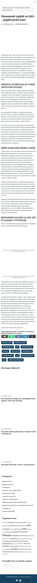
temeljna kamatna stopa (15, 359)
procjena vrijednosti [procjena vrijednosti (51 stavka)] (15, 546)
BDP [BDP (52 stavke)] (17, 522)
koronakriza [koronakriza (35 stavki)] (7, 538)
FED (17, 347)
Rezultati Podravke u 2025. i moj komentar (18, 465)
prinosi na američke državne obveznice (17, 116)
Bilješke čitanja (6, 484)
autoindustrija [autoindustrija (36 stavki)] (5, 522)
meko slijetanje (16, 162)
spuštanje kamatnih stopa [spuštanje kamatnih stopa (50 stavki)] (24, 549)
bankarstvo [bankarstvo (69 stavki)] (12, 522)
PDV (17, 355)
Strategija (5, 508)
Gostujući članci (7, 493)
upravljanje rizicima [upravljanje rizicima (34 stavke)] (27, 551)
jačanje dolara (27, 351)
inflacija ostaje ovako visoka (9, 204)
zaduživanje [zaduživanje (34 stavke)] (4, 554)
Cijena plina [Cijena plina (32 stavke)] (28, 522)
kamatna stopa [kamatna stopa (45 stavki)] (30, 535)
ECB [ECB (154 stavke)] (29, 525)
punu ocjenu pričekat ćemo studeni (23, 314)
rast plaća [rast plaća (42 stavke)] (8, 549)
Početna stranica (8, 7)
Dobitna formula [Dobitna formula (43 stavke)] (6, 525)
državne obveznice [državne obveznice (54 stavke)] (19, 525)
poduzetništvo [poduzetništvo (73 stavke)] (7, 543)
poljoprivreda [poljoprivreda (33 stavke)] (14, 543)
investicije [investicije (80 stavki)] (14, 535)
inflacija (5, 351)
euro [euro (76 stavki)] (15, 529)
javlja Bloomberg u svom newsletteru (23, 57)
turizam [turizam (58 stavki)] (20, 552)
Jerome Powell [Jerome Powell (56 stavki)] (22, 535)
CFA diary (5, 487)
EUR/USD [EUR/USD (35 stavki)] (12, 529)
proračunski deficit (27, 355)
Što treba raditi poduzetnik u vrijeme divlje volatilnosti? (18, 433)
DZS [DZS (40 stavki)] (26, 525)
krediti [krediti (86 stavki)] (12, 539)
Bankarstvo (5, 481)
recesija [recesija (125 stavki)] (14, 549)
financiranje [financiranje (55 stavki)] (10, 532)
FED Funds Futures (27, 347)
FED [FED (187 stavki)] (24, 529)
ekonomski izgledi (8, 347)
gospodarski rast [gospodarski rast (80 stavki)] (18, 532)
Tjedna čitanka (6, 511)
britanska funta (6, 342)
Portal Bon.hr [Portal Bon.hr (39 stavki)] (21, 543)
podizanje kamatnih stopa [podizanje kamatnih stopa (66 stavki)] (20, 541)
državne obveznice (20, 342)
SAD (4, 359)
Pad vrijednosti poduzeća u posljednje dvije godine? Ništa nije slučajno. (18, 400)
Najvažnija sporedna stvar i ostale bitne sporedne (16, 505)
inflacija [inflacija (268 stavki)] (6, 535)
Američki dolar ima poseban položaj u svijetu (14, 297)
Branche (28, 577)
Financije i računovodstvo (9, 490)
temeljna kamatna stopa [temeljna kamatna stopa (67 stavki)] (10, 552)
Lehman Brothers (8, 355)
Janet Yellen (4, 127)
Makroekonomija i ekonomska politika (13, 502)
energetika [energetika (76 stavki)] (6, 529)
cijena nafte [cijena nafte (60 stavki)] (22, 522)
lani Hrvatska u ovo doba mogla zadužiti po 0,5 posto (16, 191)
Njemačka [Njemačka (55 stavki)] (8, 541)
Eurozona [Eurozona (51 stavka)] (20, 529)
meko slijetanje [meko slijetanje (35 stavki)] (23, 538)
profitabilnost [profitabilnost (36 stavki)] (23, 546)
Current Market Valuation (8, 317)
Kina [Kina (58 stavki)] (3, 538)
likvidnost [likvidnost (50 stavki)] (17, 538)
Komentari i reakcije (21, 24)
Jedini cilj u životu (7, 496)
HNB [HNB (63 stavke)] (26, 532)
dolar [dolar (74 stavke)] (12, 525)
